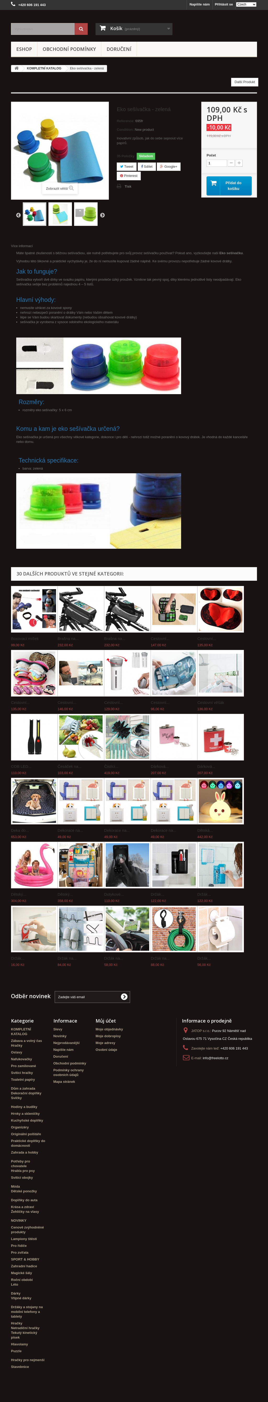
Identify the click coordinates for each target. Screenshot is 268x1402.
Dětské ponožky (24, 1191)
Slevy (57, 1029)
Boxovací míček (25, 638)
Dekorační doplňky (26, 1093)
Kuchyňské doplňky (27, 1120)
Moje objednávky (109, 1029)
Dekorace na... (70, 830)
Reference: (125, 121)
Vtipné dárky (21, 1298)
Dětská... (205, 830)
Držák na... (67, 958)
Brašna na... (68, 638)
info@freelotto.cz (215, 1058)
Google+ (168, 167)
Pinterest (128, 176)
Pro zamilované (23, 1066)
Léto (14, 1284)
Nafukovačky (21, 1059)
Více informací (22, 246)
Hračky (16, 1045)
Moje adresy (105, 1043)
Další (102, 215)
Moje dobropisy (108, 1036)
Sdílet (147, 167)
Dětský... (18, 894)
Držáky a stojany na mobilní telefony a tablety (27, 1311)
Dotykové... (114, 894)
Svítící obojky (22, 1178)
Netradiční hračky (25, 1328)
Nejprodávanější (66, 1043)
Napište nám (199, 4)
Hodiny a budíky (24, 1107)
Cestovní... (160, 638)
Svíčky (16, 1098)
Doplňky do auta (24, 1200)
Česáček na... (70, 766)
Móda (15, 1186)
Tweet (126, 167)
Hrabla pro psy (23, 1171)
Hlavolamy (19, 1344)
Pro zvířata (19, 1252)
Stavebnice (20, 1367)
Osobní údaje (106, 1050)
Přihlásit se (224, 4)
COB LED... (21, 766)
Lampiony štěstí (24, 1239)
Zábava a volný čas (26, 1041)
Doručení (119, 49)
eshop (24, 49)
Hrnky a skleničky (25, 1114)
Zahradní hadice (24, 1266)
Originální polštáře (26, 1134)
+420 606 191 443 (234, 1048)
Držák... (157, 894)
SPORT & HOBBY (25, 1259)
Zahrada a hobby (24, 1152)
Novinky (60, 1036)
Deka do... (20, 830)
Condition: (125, 130)
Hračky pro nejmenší (27, 1360)
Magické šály (21, 1273)
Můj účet (106, 1021)
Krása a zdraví (22, 1207)
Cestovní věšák (210, 702)
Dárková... (160, 766)
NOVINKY (18, 1220)
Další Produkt (244, 82)
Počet (211, 155)
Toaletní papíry (23, 1080)
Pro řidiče (19, 1246)
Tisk (128, 186)
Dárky (15, 1293)
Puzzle (16, 1351)
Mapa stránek (64, 1082)
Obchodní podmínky (69, 49)
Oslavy (16, 1052)
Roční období (22, 1280)
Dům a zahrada (23, 1088)
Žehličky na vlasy (25, 1212)
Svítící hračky (22, 1073)
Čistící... (111, 766)
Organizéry (20, 1127)
